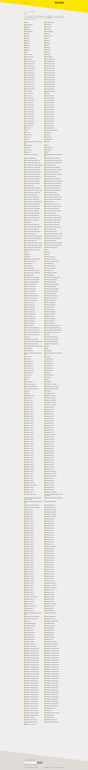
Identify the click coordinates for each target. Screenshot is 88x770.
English (61, 767)
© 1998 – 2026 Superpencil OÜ (30, 767)
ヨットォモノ (27, 11)
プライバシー (51, 767)
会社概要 (61, 2)
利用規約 (46, 767)
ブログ (56, 2)
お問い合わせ (57, 767)
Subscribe (40, 762)
